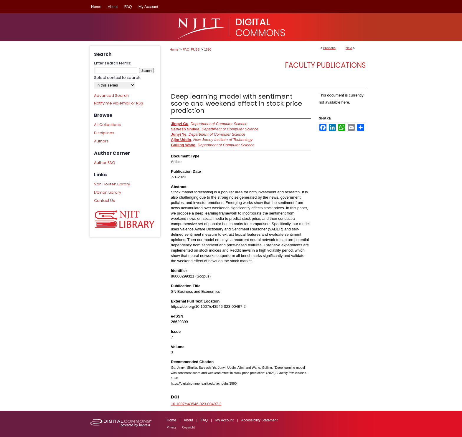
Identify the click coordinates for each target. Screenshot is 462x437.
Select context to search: (117, 77)
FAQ (204, 420)
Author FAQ (104, 162)
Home (174, 49)
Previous (329, 48)
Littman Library (107, 192)
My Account (224, 420)
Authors (101, 141)
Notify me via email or (118, 103)
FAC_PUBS (191, 49)
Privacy (171, 427)
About (188, 420)
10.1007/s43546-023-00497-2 (196, 404)
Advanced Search (111, 95)
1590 (207, 49)
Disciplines (104, 133)
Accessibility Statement (259, 420)
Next (349, 48)
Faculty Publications (325, 65)
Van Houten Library (112, 184)
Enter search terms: (112, 63)
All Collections (107, 124)
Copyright (188, 427)
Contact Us (104, 200)
